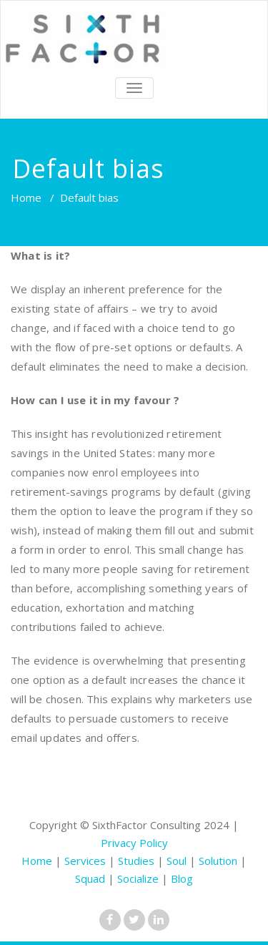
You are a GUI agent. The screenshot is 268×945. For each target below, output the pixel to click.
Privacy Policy (134, 843)
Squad (90, 878)
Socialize (138, 878)
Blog (182, 878)
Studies (136, 860)
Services (85, 860)
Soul (177, 860)
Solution (218, 860)
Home (26, 197)
